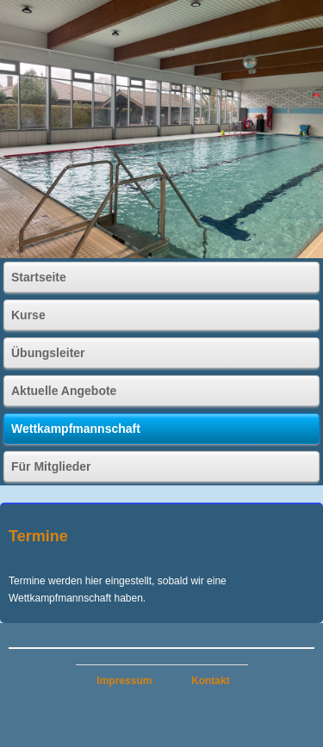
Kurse (28, 315)
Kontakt (210, 681)
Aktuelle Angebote (63, 391)
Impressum (124, 681)
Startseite (38, 277)
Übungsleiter (48, 353)
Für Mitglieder (51, 466)
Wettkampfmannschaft (75, 428)
